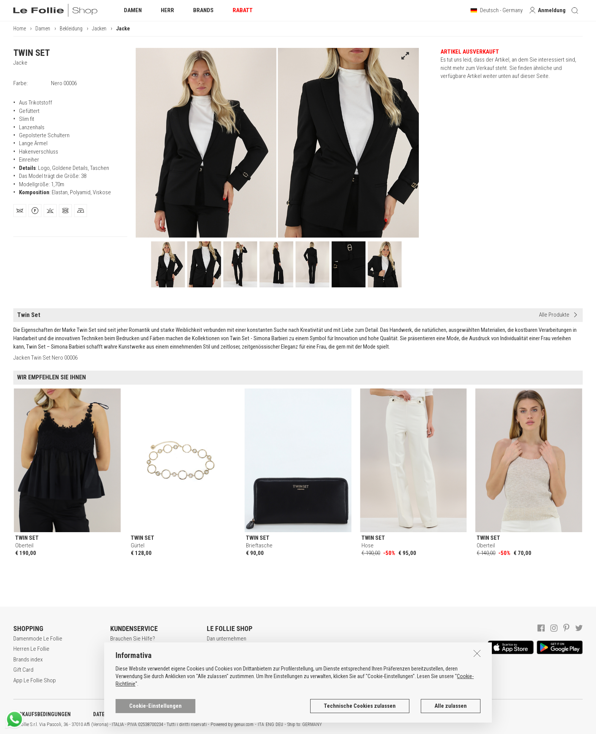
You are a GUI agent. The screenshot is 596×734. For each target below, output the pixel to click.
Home (19, 28)
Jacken (99, 28)
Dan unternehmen (226, 638)
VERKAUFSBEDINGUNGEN (42, 714)
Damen (42, 28)
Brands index (28, 659)
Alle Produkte (554, 314)
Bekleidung (71, 28)
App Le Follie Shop (34, 680)
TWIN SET (31, 53)
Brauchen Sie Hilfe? (132, 638)
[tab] (20, 211)
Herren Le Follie (31, 648)
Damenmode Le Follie (37, 638)
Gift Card (23, 669)
